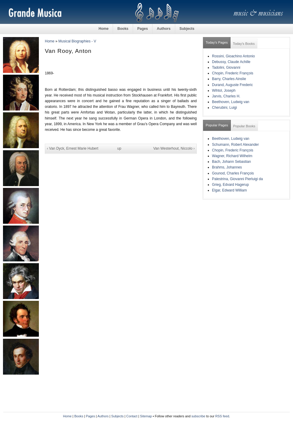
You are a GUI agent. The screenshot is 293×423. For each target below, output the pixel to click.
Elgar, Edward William (229, 190)
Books (123, 29)
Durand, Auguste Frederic (232, 85)
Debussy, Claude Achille (231, 62)
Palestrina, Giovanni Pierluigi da (237, 179)
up (119, 148)
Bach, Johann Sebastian (231, 162)
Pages (142, 29)
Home (104, 29)
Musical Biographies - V (77, 41)
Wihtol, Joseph (224, 90)
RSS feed (222, 416)
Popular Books (244, 126)
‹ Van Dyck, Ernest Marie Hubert (72, 148)
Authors (163, 29)
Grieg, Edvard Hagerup (230, 185)
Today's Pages (217, 42)
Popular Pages (217, 125)
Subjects (186, 29)
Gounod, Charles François (233, 173)
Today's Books (244, 43)
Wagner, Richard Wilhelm (232, 156)
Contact (131, 416)
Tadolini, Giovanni (226, 67)
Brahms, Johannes (227, 167)
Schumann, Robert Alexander (235, 144)
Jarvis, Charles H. (226, 96)
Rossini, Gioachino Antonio (233, 56)
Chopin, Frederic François (232, 73)
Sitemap (146, 416)
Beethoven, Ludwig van (230, 102)
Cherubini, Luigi (224, 107)
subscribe (198, 416)
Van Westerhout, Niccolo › (174, 148)
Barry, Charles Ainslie (229, 79)
